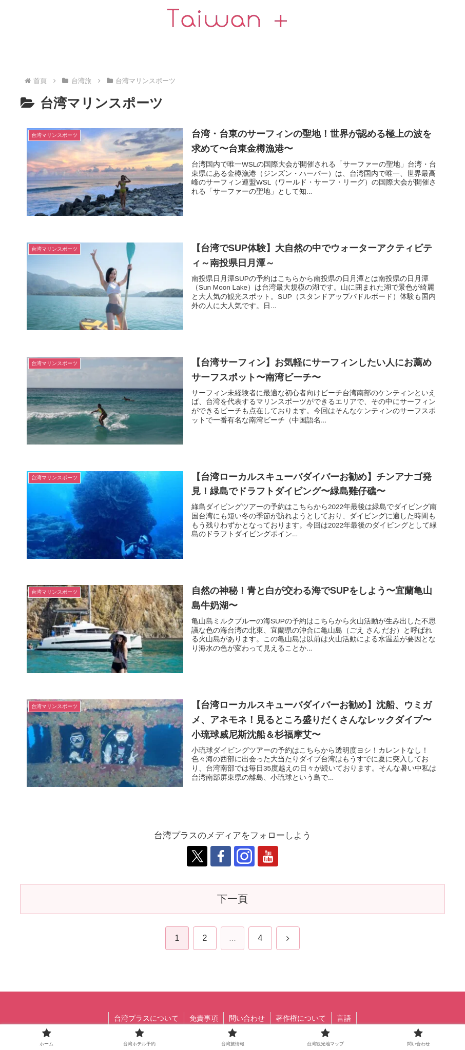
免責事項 (203, 1018)
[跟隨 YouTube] (268, 856)
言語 (344, 1018)
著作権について (301, 1018)
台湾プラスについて (146, 1018)
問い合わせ (247, 1018)
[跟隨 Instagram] (244, 856)
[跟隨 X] (197, 856)
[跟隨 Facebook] (220, 856)
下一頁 (232, 898)
